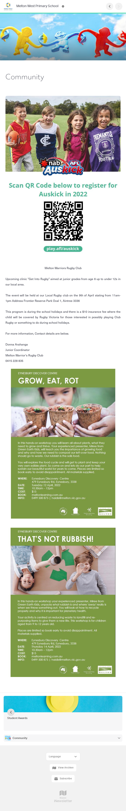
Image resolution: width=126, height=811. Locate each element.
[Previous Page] (109, 6)
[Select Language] (63, 756)
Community (20, 738)
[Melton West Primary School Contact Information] (63, 6)
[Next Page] (118, 6)
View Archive (63, 768)
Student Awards (17, 718)
